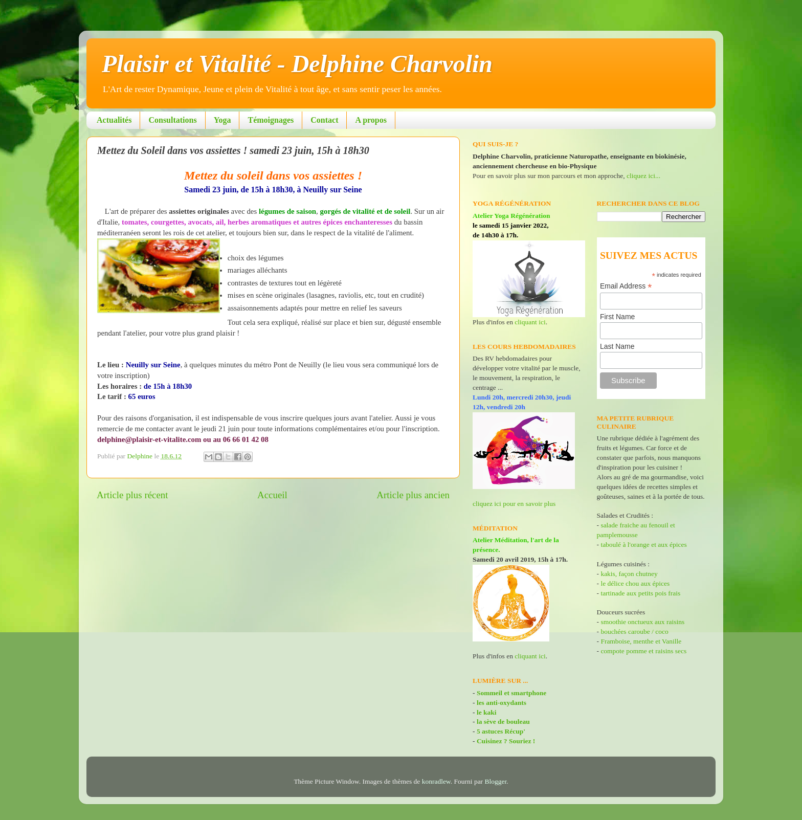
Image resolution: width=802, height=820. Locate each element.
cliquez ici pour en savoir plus (514, 503)
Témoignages (271, 120)
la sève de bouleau (503, 721)
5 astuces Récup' (501, 731)
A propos (371, 120)
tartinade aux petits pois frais (639, 593)
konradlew (436, 781)
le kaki (487, 712)
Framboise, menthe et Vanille (640, 641)
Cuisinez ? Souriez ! (506, 741)
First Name (617, 317)
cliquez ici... (643, 176)
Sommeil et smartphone (511, 693)
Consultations (172, 120)
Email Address (626, 286)
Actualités (114, 120)
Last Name (617, 346)
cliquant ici (530, 322)
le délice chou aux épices (635, 583)
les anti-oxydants (501, 702)
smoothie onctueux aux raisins (642, 622)
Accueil (272, 495)
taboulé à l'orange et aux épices (643, 544)
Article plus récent (132, 495)
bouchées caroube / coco (634, 631)
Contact (324, 120)
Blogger (496, 781)
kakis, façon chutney (628, 574)
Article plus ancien (413, 495)
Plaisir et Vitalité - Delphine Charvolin (297, 63)
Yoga (222, 120)
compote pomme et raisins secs (643, 651)
